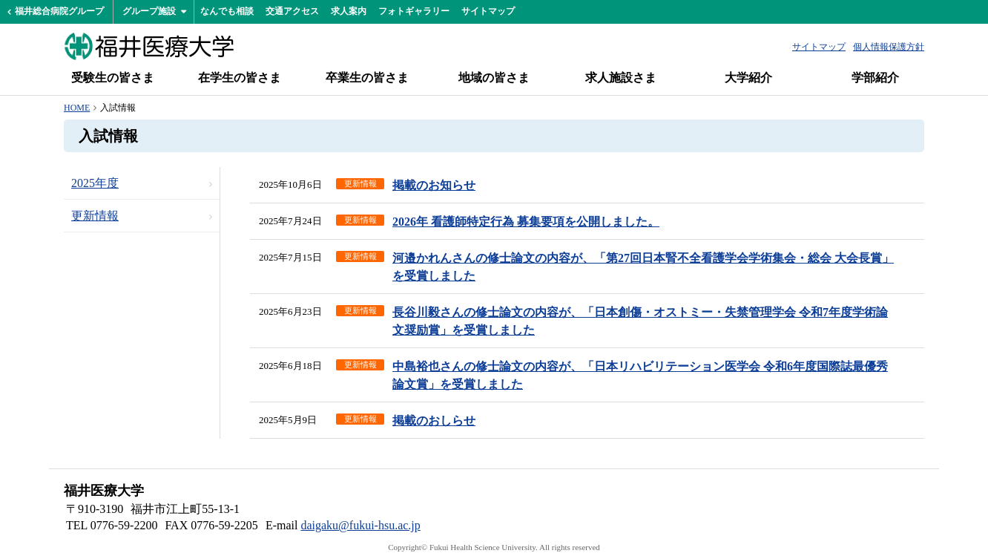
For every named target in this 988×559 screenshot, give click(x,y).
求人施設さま (620, 77)
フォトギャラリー (413, 11)
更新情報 (95, 215)
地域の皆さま (494, 77)
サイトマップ (488, 11)
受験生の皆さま (112, 77)
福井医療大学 (149, 46)
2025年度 (95, 183)
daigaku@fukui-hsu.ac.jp (360, 525)
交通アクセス (292, 11)
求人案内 (348, 11)
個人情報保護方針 (888, 47)
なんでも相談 (227, 11)
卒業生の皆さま (367, 77)
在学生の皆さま (239, 77)
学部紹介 (875, 77)
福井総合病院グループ (59, 11)
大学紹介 (748, 77)
